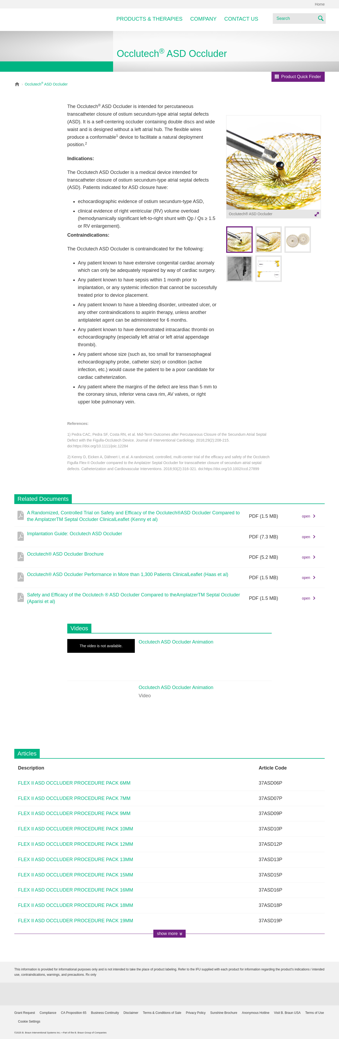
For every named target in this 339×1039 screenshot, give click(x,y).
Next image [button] (315, 170)
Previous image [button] (232, 170)
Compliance (47, 1013)
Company (203, 19)
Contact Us (241, 19)
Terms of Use (314, 1013)
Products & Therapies (150, 19)
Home (320, 4)
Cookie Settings (29, 1021)
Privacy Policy (196, 1013)
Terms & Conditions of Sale (162, 1013)
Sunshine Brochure (223, 1013)
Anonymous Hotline (255, 1013)
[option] (273, 167)
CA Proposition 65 (73, 1013)
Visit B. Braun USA (287, 1013)
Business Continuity (105, 1013)
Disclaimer (130, 1013)
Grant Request (24, 1013)
